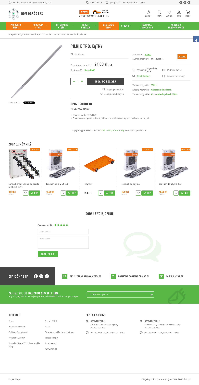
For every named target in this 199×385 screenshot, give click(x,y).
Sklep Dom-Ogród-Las (19, 34)
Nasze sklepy (51, 337)
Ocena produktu (45, 225)
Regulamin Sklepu (17, 326)
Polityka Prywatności (18, 332)
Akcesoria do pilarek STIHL (164, 94)
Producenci (50, 343)
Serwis (125, 26)
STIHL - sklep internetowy (112, 130)
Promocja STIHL (38, 26)
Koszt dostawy (141, 76)
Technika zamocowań (146, 26)
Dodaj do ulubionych (114, 94)
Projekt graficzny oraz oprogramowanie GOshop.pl (166, 379)
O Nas (11, 321)
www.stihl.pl (51, 348)
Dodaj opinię (48, 254)
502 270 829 (96, 2)
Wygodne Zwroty (17, 337)
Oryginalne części (62, 26)
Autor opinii (45, 231)
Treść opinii (45, 238)
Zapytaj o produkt (113, 89)
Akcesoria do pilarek (76, 34)
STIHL (148, 54)
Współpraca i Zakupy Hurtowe (59, 332)
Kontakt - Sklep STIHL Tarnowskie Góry (24, 345)
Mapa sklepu (15, 379)
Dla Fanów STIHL (108, 26)
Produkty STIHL (15, 26)
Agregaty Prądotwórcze (176, 26)
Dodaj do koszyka (105, 81)
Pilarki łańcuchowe (56, 34)
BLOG (48, 326)
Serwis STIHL (51, 321)
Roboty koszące (85, 26)
